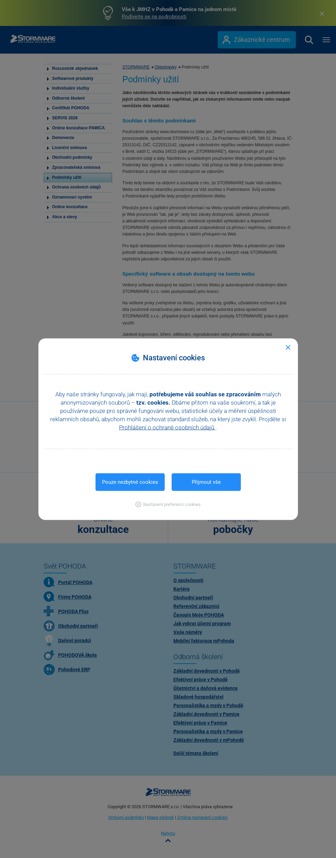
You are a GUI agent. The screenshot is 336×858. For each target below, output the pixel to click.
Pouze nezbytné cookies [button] (130, 482)
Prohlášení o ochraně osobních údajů (167, 427)
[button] (168, 504)
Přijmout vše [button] (206, 482)
